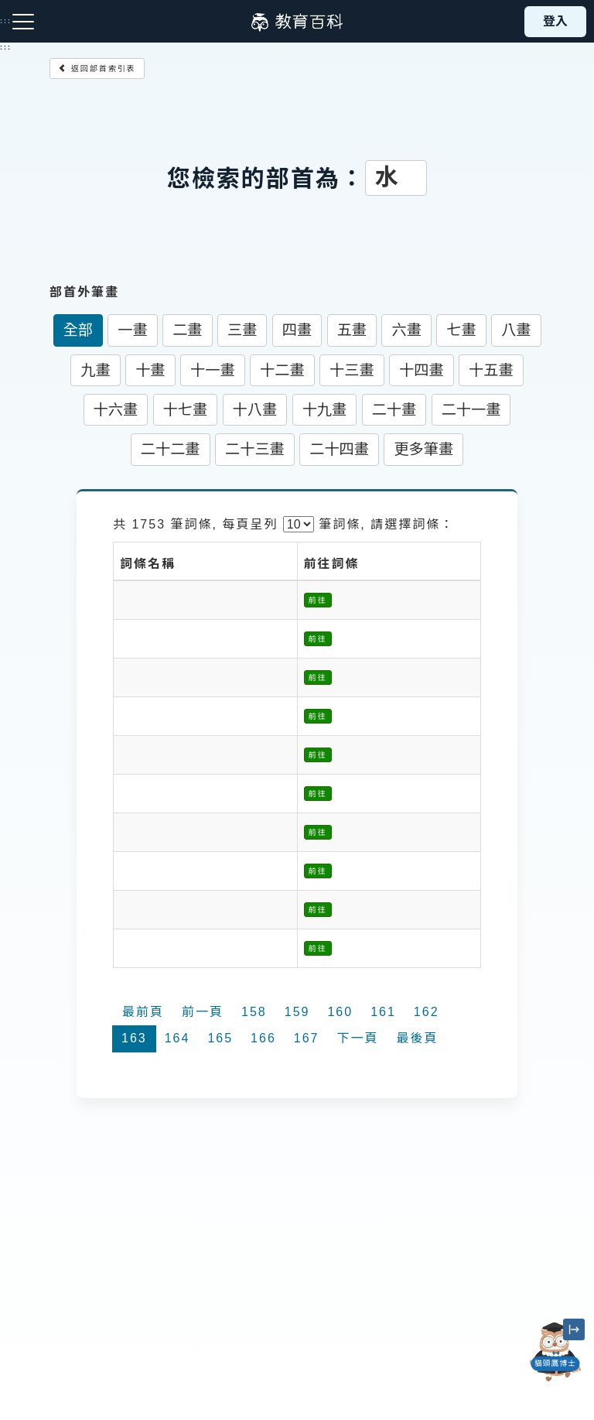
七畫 (461, 330)
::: (6, 47)
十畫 (150, 370)
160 (340, 1011)
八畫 (516, 330)
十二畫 (282, 370)
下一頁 (358, 1038)
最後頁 (418, 1038)
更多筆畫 (423, 449)
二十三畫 (255, 449)
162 (426, 1011)
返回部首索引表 (97, 68)
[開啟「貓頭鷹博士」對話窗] (555, 1351)
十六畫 (116, 410)
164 (177, 1038)
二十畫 (394, 410)
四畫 (297, 330)
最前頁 (143, 1011)
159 (297, 1011)
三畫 (242, 330)
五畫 (352, 330)
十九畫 (324, 410)
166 (263, 1038)
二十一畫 (471, 410)
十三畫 (351, 370)
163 (134, 1038)
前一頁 (203, 1011)
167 (306, 1038)
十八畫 (255, 410)
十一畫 (212, 370)
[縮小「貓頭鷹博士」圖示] (574, 1329)
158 (254, 1011)
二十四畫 (339, 449)
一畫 (132, 330)
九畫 (95, 370)
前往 (318, 600)
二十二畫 (170, 449)
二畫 (187, 330)
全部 (78, 330)
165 (220, 1038)
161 (383, 1011)
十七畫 (185, 410)
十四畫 (421, 370)
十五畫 (491, 370)
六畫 (406, 330)
